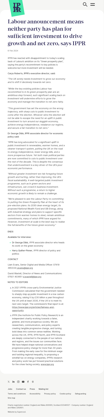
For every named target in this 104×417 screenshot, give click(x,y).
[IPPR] (17, 7)
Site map (11, 398)
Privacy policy (50, 394)
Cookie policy (65, 394)
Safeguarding (80, 394)
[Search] (85, 5)
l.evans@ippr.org (25, 268)
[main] (52, 190)
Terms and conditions (17, 394)
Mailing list (43, 389)
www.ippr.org (47, 364)
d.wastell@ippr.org (32, 276)
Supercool (21, 412)
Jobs (10, 389)
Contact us (21, 389)
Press (32, 389)
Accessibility (35, 394)
